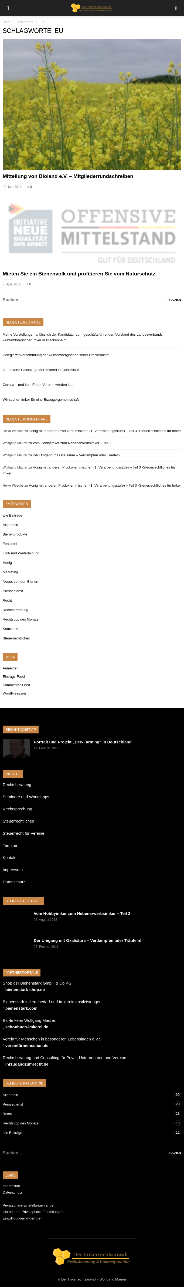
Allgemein (10, 525)
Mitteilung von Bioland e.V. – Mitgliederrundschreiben (68, 176)
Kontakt (9, 857)
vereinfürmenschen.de (27, 1045)
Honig (7, 563)
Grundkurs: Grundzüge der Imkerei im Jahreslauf (41, 370)
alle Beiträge (12, 515)
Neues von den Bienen (20, 582)
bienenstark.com (21, 1008)
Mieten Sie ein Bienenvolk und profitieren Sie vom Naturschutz (79, 274)
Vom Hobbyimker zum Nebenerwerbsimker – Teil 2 (72, 443)
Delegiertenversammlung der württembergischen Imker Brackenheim (56, 355)
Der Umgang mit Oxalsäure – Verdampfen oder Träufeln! (77, 455)
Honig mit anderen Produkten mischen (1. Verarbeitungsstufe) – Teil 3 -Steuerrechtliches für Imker (105, 431)
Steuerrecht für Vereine (23, 833)
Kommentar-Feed (16, 685)
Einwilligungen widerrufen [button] (22, 1218)
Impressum (13, 869)
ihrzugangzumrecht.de (27, 1064)
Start (6, 22)
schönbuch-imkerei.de (26, 1027)
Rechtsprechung (15, 610)
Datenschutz (14, 882)
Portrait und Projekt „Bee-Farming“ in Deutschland (83, 742)
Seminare (10, 629)
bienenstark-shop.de (25, 989)
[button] (176, 8)
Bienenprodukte (15, 534)
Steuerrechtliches (16, 638)
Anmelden (11, 668)
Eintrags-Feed (14, 677)
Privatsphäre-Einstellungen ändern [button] (29, 1205)
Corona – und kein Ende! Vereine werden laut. (38, 385)
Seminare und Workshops (26, 796)
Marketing (10, 572)
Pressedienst (13, 591)
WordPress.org (14, 693)
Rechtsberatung (17, 784)
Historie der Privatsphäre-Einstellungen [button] (33, 1212)
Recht (7, 600)
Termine (10, 845)
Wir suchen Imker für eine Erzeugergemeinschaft (41, 399)
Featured (10, 544)
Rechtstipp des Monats (20, 619)
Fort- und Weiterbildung (21, 553)
